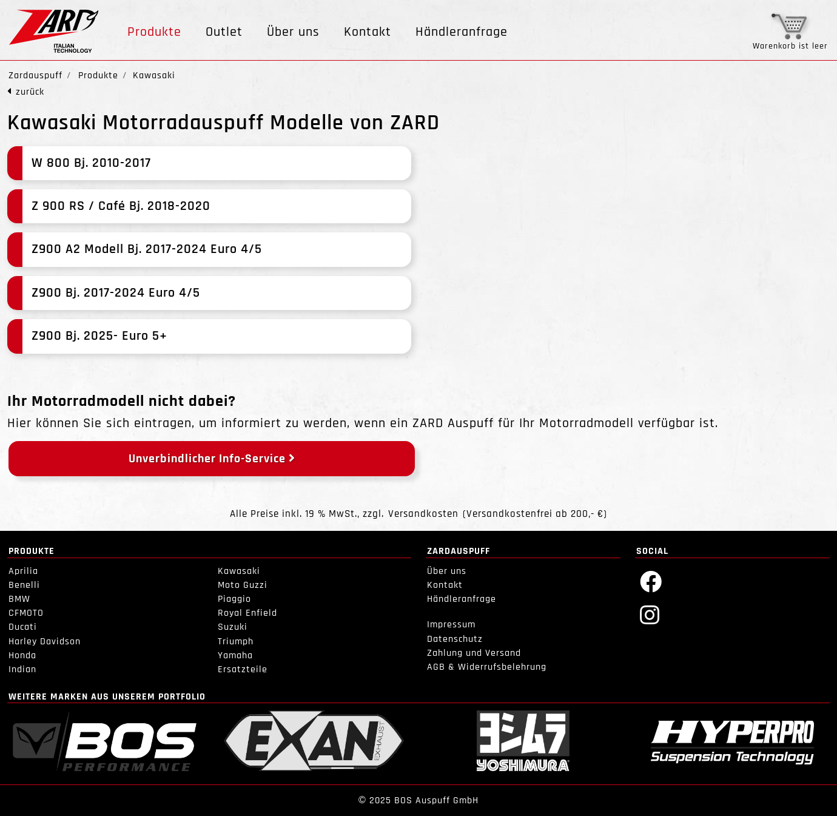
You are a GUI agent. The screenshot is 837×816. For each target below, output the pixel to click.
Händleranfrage (461, 32)
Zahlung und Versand (474, 653)
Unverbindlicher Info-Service (212, 459)
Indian (22, 669)
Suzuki (232, 627)
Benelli (24, 585)
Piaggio (234, 599)
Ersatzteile (242, 669)
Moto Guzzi (242, 585)
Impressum (451, 624)
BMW (19, 599)
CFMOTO (26, 613)
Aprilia (23, 571)
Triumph (236, 641)
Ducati (22, 627)
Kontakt (367, 32)
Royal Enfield (247, 613)
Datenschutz (455, 639)
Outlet (224, 32)
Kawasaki (239, 571)
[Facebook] (651, 580)
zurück (30, 92)
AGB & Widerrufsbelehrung (486, 667)
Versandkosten (423, 514)
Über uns (293, 32)
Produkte (154, 32)
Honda (22, 655)
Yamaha (235, 655)
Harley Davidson (44, 641)
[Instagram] (650, 614)
